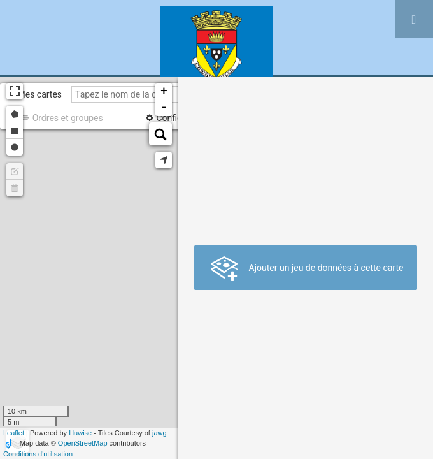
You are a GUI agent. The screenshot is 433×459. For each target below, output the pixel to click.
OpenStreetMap (83, 443)
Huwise (80, 433)
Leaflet (13, 433)
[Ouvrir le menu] (414, 19)
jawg (159, 433)
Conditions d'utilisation (38, 454)
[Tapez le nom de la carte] (146, 94)
